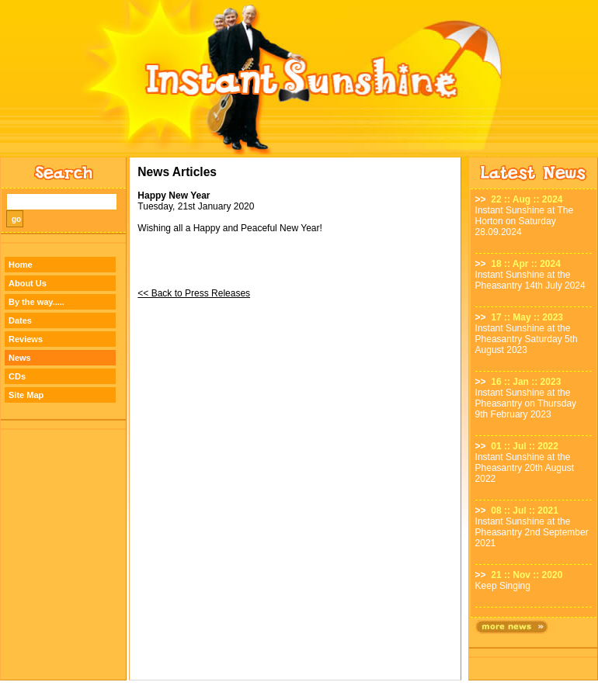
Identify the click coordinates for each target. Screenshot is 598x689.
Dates (20, 320)
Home (21, 264)
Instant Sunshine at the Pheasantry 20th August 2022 (524, 468)
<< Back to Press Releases (193, 293)
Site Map (26, 395)
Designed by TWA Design (299, 684)
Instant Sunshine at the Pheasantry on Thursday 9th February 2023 (526, 403)
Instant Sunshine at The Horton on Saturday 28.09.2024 (524, 221)
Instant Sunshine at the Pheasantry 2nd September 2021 (532, 532)
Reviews (26, 339)
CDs (17, 376)
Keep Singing (502, 585)
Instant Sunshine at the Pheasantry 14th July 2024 (530, 280)
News (20, 357)
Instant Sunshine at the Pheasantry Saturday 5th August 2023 (526, 339)
